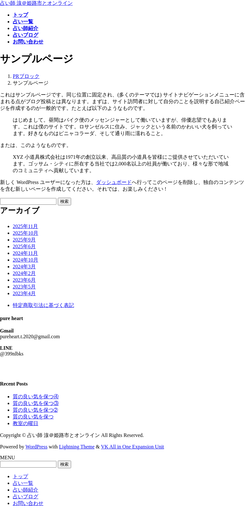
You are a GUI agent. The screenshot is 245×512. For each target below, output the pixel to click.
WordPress (37, 446)
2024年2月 (24, 273)
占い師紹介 (25, 490)
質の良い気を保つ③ (36, 403)
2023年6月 (24, 280)
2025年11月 (25, 226)
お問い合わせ (28, 503)
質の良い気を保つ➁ (35, 410)
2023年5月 (24, 286)
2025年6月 (24, 246)
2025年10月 (25, 233)
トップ (20, 476)
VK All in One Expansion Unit (132, 446)
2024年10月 (25, 260)
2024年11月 (25, 253)
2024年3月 (24, 266)
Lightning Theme (76, 446)
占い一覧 (23, 483)
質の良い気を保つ (33, 416)
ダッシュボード (114, 182)
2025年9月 (24, 239)
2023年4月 (24, 293)
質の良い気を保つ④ (36, 396)
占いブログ (25, 496)
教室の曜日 (25, 423)
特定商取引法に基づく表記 (43, 305)
